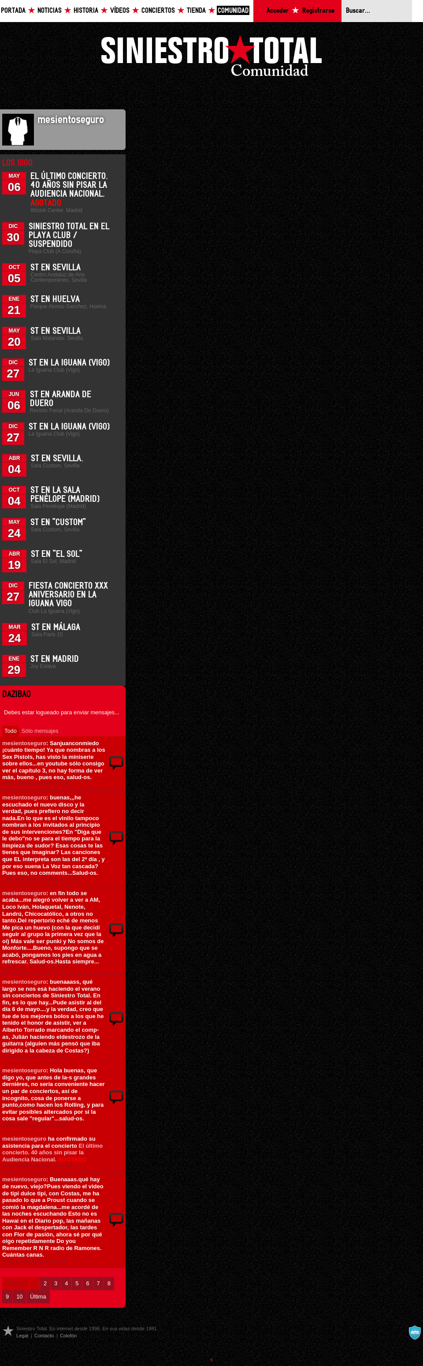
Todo (10, 731)
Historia (86, 10)
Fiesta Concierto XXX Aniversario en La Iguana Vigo (68, 595)
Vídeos (120, 10)
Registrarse (318, 10)
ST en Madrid (54, 659)
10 (19, 1296)
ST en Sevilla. (57, 459)
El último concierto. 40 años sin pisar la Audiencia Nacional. (52, 1152)
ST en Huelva (55, 299)
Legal (22, 1335)
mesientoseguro (24, 743)
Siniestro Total (211, 58)
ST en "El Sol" (56, 554)
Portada (13, 10)
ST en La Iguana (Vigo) (69, 363)
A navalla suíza (414, 1332)
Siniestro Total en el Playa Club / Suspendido (69, 235)
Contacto (44, 1335)
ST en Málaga (55, 627)
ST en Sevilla (55, 268)
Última (38, 1296)
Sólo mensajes (40, 731)
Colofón (68, 1335)
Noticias (49, 10)
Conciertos (158, 10)
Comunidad (233, 10)
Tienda (196, 10)
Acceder (278, 10)
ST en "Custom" (58, 522)
